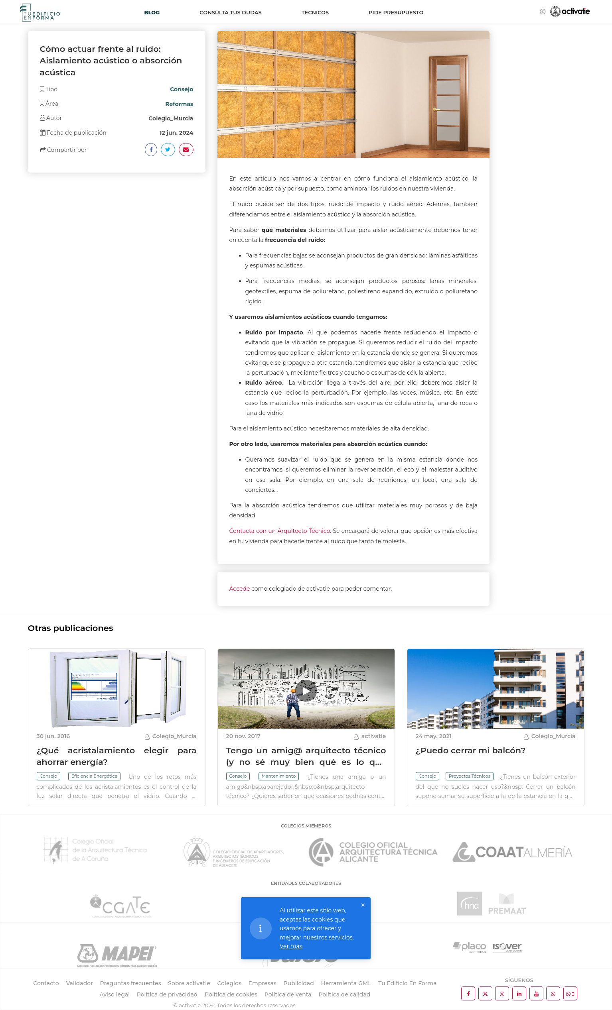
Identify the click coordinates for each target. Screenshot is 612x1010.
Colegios (229, 983)
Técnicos (315, 12)
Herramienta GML (346, 983)
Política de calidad (344, 994)
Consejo (48, 776)
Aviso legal (114, 994)
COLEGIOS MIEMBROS (306, 826)
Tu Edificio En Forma (407, 983)
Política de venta (288, 994)
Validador (79, 983)
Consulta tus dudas (230, 12)
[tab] (116, 89)
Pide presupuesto (396, 12)
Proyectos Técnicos (469, 776)
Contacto (46, 983)
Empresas (262, 983)
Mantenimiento (279, 776)
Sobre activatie (189, 983)
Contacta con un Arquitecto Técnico (279, 530)
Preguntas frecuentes (130, 983)
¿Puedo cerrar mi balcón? (471, 750)
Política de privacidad (167, 994)
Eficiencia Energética (94, 776)
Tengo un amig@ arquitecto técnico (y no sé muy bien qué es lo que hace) (306, 762)
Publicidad (299, 983)
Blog (152, 12)
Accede (239, 588)
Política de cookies (231, 994)
